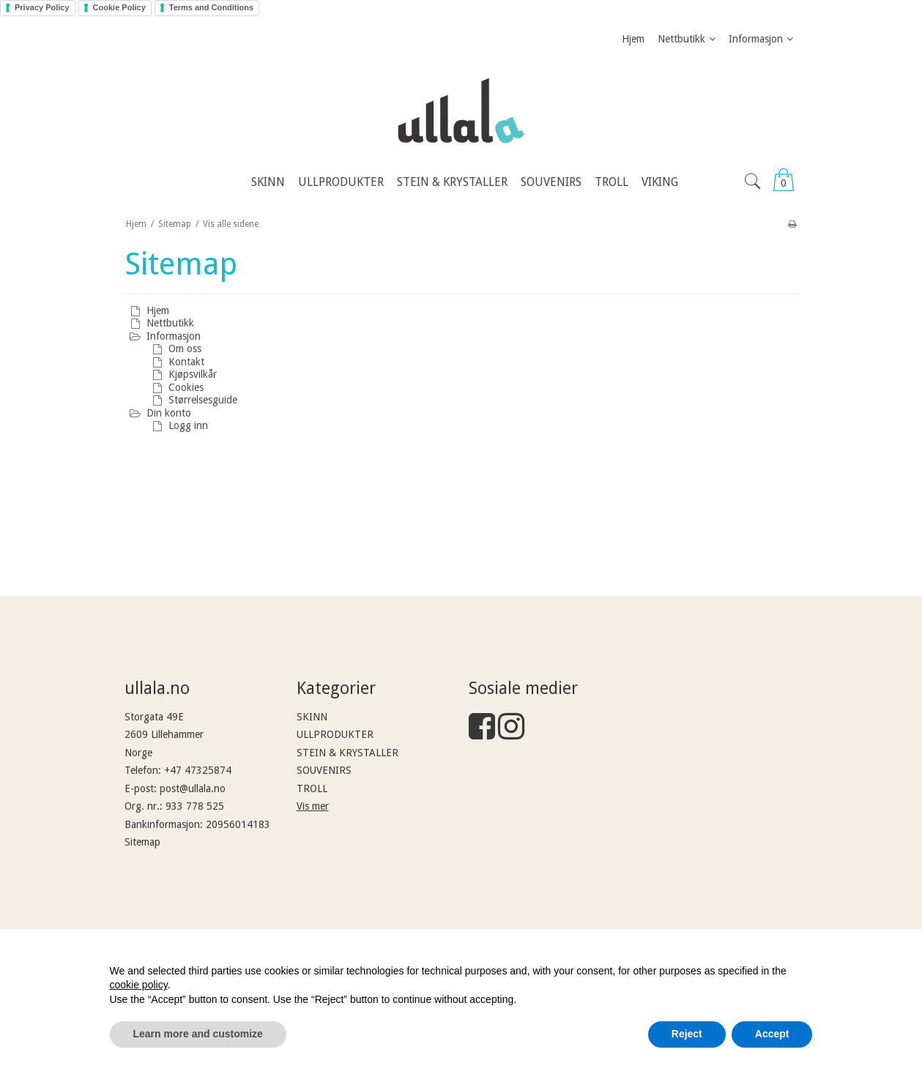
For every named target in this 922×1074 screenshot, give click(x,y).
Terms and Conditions (211, 7)
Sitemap (142, 842)
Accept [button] (772, 1034)
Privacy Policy (42, 7)
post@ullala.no (193, 788)
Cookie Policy (119, 7)
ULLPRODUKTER (335, 734)
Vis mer (313, 806)
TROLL (312, 788)
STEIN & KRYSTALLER (347, 752)
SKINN (312, 717)
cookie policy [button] (139, 985)
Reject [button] (687, 1034)
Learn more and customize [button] (198, 1034)
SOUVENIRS (324, 770)
